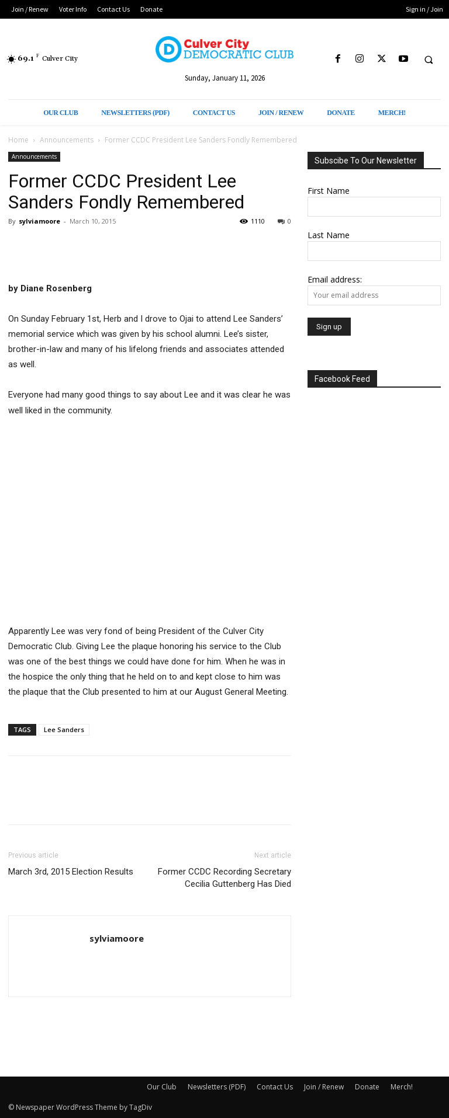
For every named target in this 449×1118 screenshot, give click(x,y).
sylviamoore (39, 221)
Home (18, 140)
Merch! (402, 1087)
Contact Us (275, 1087)
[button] (428, 59)
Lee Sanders (64, 729)
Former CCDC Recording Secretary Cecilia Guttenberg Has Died (224, 877)
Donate (367, 1087)
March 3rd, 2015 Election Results (70, 871)
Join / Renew (324, 1087)
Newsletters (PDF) (217, 1087)
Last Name (329, 235)
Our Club (162, 1087)
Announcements (67, 140)
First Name (329, 190)
